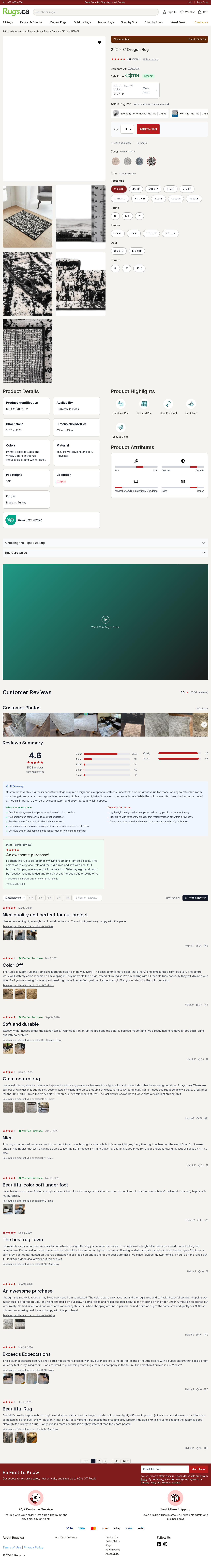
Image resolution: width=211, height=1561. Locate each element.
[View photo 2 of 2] (20, 1048)
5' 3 (127, 216)
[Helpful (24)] (199, 945)
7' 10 (139, 268)
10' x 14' (194, 198)
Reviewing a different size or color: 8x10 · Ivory (28, 1370)
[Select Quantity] (127, 129)
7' (139, 216)
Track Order (202, 2)
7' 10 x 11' (140, 198)
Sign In (170, 12)
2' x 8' (133, 233)
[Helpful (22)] (199, 1118)
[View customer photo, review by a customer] (38, 725)
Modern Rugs (58, 22)
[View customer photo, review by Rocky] (14, 725)
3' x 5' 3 (118, 251)
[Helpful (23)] (199, 1004)
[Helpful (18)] (199, 1220)
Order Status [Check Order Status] (113, 1541)
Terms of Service (171, 1482)
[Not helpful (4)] (206, 1448)
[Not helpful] (207, 1059)
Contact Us (112, 1537)
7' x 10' (187, 189)
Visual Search (178, 22)
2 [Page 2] (99, 1461)
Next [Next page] (125, 1461)
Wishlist (187, 12)
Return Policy (113, 1549)
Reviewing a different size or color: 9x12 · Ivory (28, 985)
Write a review (150, 59)
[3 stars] (49, 898)
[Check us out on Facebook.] (159, 1544)
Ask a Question (121, 142)
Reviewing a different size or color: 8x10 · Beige (32, 878)
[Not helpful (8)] (206, 945)
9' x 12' (158, 198)
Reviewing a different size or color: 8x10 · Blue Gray (31, 1264)
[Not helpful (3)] (206, 1334)
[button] (99, 42)
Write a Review (195, 897)
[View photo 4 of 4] (43, 1107)
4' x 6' (136, 189)
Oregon (55, 31)
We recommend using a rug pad (151, 104)
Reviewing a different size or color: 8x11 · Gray (28, 1158)
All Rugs (8, 22)
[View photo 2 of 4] (20, 1107)
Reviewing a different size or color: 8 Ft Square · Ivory (32, 1040)
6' (126, 268)
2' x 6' (117, 233)
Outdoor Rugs (82, 22)
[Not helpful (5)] (206, 1004)
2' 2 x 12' (151, 233)
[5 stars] (31, 898)
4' (115, 268)
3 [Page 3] (105, 1461)
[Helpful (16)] (201, 1271)
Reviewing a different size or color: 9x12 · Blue (28, 1200)
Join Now (199, 1469)
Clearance (201, 22)
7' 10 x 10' (120, 198)
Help (190, 2)
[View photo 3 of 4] (31, 1107)
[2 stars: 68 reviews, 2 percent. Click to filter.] (105, 769)
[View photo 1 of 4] (8, 1107)
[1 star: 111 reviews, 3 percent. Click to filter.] (105, 775)
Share (142, 142)
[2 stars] (59, 898)
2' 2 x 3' (118, 189)
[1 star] (68, 898)
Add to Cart (148, 129)
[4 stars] (40, 898)
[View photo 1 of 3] (8, 935)
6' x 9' (170, 189)
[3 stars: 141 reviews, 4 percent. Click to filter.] (105, 764)
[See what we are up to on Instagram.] (165, 1544)
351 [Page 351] (116, 1461)
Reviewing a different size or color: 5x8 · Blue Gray (30, 1429)
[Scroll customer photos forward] (204, 725)
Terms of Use (12, 1547)
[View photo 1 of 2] (8, 1048)
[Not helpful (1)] (206, 1118)
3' (115, 216)
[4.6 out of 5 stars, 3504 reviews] (126, 59)
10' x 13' (176, 198)
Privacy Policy (148, 1482)
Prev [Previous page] (85, 1461)
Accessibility (112, 1553)
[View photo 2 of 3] (20, 935)
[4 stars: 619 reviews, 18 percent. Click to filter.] (105, 759)
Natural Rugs (106, 22)
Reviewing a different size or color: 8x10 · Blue (28, 926)
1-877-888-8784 (14, 2)
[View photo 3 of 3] (31, 935)
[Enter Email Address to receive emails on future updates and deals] (165, 1469)
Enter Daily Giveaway (65, 1537)
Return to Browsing (12, 31)
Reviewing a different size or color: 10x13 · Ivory (29, 1099)
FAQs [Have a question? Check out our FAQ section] (108, 1545)
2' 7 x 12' (170, 233)
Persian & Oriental (31, 22)
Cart (203, 12)
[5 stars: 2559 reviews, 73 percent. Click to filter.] (105, 754)
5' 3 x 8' (153, 189)
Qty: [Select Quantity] (116, 129)
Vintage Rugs (42, 31)
